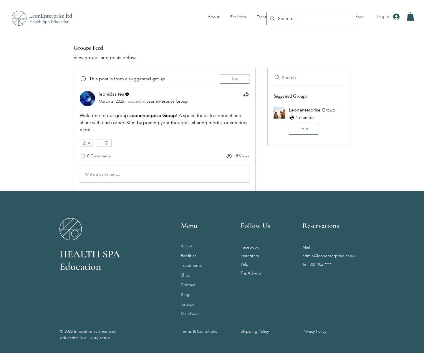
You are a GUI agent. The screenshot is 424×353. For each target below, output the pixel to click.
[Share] (245, 94)
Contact (188, 284)
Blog (185, 294)
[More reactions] (104, 143)
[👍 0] (86, 143)
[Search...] (311, 18)
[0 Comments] (95, 156)
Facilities (188, 255)
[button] (410, 16)
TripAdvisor (251, 273)
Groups (188, 304)
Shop (186, 275)
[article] (165, 129)
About (187, 246)
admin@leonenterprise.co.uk (328, 255)
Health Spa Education (49, 21)
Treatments (191, 265)
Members (189, 314)
